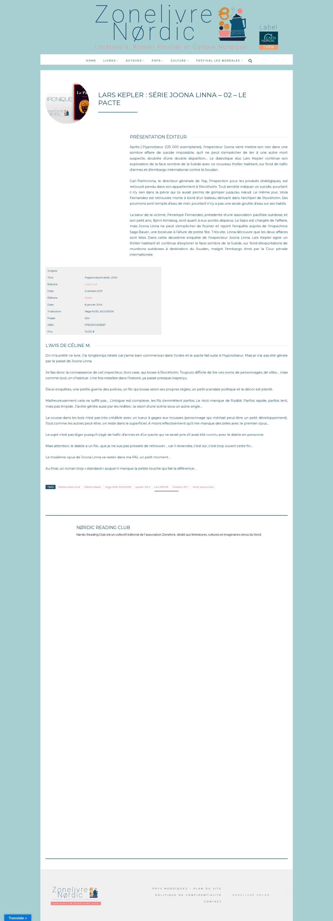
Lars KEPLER (161, 486)
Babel (88, 297)
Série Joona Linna (203, 486)
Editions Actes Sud (69, 486)
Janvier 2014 (142, 486)
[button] (250, 60)
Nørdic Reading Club (103, 527)
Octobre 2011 (180, 486)
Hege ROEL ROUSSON (118, 486)
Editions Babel (92, 486)
